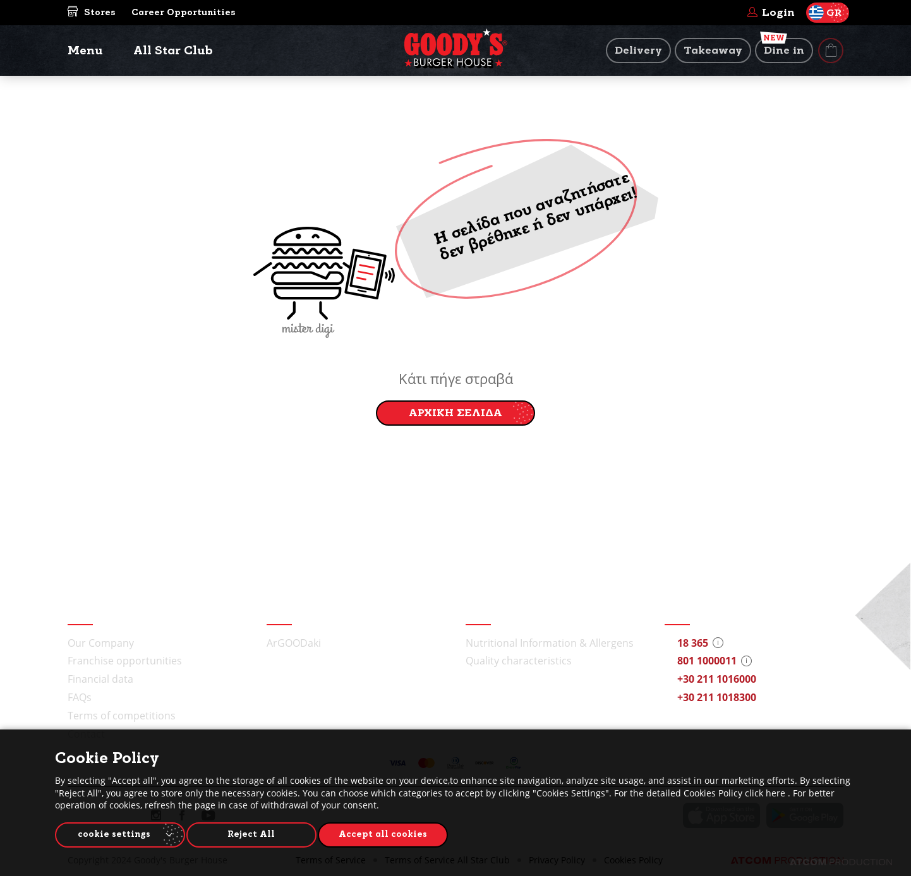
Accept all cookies (393, 833)
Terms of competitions (122, 716)
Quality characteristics (519, 661)
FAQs (80, 697)
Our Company (101, 643)
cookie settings (113, 833)
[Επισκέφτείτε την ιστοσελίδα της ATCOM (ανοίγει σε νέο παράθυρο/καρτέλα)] (841, 862)
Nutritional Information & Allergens (550, 643)
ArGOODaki (294, 643)
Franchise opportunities (125, 661)
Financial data (100, 679)
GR (825, 12)
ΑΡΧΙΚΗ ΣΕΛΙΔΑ (455, 412)
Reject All (256, 833)
